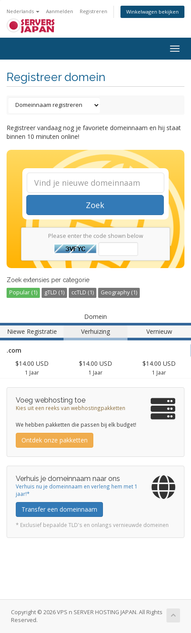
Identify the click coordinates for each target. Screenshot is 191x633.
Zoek (95, 205)
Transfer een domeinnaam (59, 509)
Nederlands (23, 11)
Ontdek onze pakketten (54, 440)
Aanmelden (59, 11)
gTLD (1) (54, 292)
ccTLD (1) (82, 292)
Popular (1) (23, 292)
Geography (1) (119, 292)
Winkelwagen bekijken (152, 11)
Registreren (93, 11)
